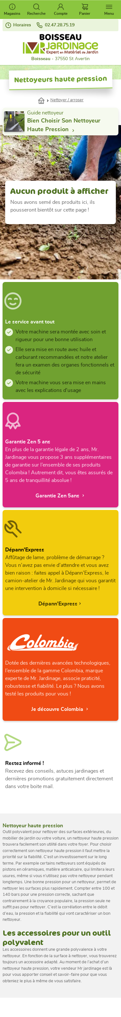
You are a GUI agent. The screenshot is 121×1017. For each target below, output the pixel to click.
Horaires (18, 25)
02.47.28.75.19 (55, 25)
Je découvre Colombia (60, 709)
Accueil (43, 100)
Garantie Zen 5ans (60, 495)
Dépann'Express (60, 603)
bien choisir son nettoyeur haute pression (63, 125)
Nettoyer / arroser (67, 100)
